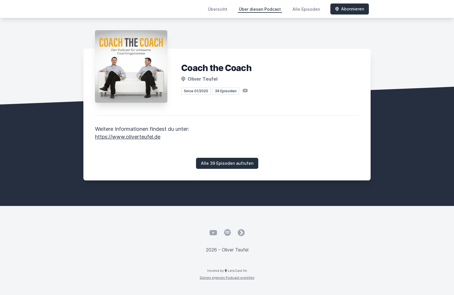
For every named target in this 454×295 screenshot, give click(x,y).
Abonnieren (349, 8)
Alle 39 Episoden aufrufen (227, 163)
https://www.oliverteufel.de (127, 137)
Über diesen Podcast (260, 9)
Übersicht (217, 9)
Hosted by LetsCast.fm (227, 271)
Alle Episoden (306, 9)
